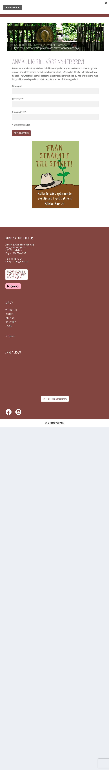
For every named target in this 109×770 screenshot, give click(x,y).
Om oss (9, 318)
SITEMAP (10, 336)
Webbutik (11, 309)
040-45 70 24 (15, 258)
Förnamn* (17, 86)
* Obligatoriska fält (21, 125)
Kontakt (10, 322)
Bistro (9, 314)
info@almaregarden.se (16, 261)
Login (8, 326)
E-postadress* (19, 112)
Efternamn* (17, 99)
